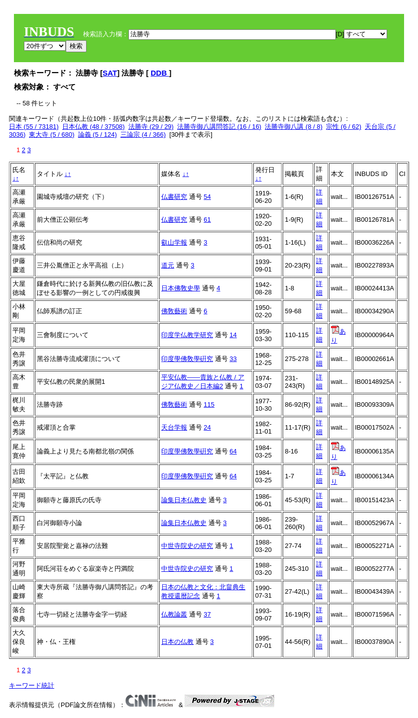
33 (232, 358)
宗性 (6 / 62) (343, 126)
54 (207, 196)
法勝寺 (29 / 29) (151, 126)
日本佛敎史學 (180, 288)
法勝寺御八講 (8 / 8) (293, 126)
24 (207, 427)
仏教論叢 (174, 614)
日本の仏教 (177, 641)
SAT (110, 73)
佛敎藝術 (174, 311)
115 (209, 404)
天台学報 (174, 427)
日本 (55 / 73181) (34, 126)
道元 (167, 265)
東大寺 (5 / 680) (51, 134)
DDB (160, 73)
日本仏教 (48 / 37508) (93, 126)
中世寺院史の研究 (187, 545)
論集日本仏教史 (184, 500)
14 (232, 335)
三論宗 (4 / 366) (143, 134)
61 (207, 219)
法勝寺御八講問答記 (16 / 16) (219, 126)
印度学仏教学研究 (187, 335)
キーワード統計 (31, 685)
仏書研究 (174, 196)
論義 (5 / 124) (97, 134)
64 (232, 451)
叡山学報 (174, 242)
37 (207, 614)
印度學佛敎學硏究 (187, 358)
